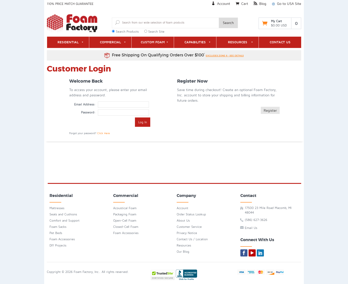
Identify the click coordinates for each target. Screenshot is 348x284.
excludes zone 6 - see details (225, 55)
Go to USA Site (286, 4)
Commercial (110, 42)
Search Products (127, 31)
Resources (237, 42)
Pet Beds (55, 233)
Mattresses (56, 208)
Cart (242, 4)
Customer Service (189, 226)
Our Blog (183, 251)
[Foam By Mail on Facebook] (243, 252)
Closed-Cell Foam (125, 226)
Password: (88, 112)
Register (270, 111)
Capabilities (195, 42)
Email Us (251, 228)
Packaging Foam (124, 214)
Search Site (156, 31)
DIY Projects (57, 245)
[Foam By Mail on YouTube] (252, 252)
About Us (183, 220)
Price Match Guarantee (74, 4)
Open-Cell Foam (124, 220)
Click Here (103, 133)
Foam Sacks (57, 226)
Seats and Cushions (63, 214)
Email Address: (84, 104)
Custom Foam (153, 42)
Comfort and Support (64, 220)
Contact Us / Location (192, 239)
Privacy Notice (187, 233)
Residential (68, 42)
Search (228, 23)
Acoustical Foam (124, 208)
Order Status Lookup (191, 214)
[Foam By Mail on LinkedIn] (260, 252)
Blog (260, 4)
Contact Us (280, 42)
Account (221, 4)
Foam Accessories (62, 239)
